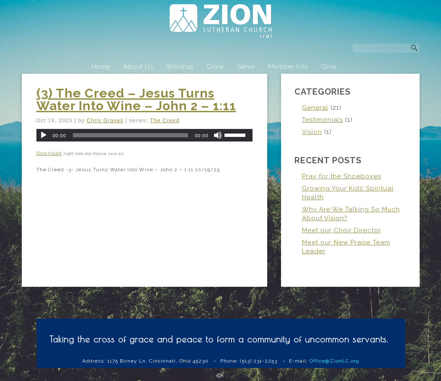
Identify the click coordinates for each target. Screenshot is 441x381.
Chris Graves (105, 120)
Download (49, 153)
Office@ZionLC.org (334, 361)
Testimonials (322, 120)
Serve (246, 66)
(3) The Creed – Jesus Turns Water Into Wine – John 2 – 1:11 (136, 99)
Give (329, 66)
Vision (312, 132)
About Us (138, 66)
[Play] (43, 135)
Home (101, 66)
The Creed (164, 120)
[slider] (130, 135)
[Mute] (218, 135)
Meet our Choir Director (341, 230)
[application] (144, 135)
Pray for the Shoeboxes (341, 176)
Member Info (288, 66)
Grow (215, 66)
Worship (179, 66)
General (315, 107)
